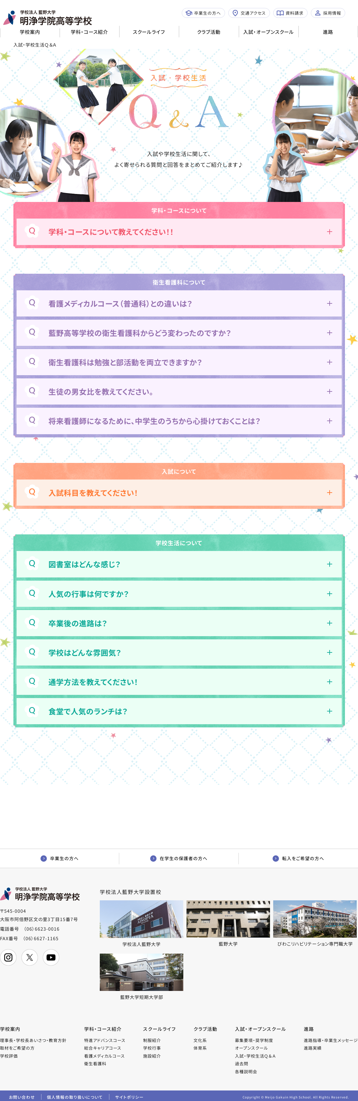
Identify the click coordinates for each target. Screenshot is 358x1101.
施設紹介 (153, 1057)
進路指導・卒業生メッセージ (331, 1041)
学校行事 (153, 1049)
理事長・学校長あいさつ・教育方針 (33, 1041)
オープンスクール (251, 1049)
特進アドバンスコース (105, 1041)
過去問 (242, 1065)
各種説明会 (246, 1072)
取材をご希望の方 (17, 1049)
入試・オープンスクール (268, 31)
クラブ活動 (209, 31)
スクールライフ (149, 31)
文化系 (200, 1041)
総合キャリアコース (103, 1049)
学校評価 (9, 1057)
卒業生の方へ (203, 13)
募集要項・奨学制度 (254, 1041)
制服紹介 (153, 1041)
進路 (328, 31)
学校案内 (30, 31)
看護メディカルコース (104, 1057)
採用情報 (327, 13)
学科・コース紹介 (89, 31)
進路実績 (313, 1049)
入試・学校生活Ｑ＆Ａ (255, 1057)
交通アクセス (249, 13)
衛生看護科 (95, 1065)
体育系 (200, 1049)
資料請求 (290, 13)
